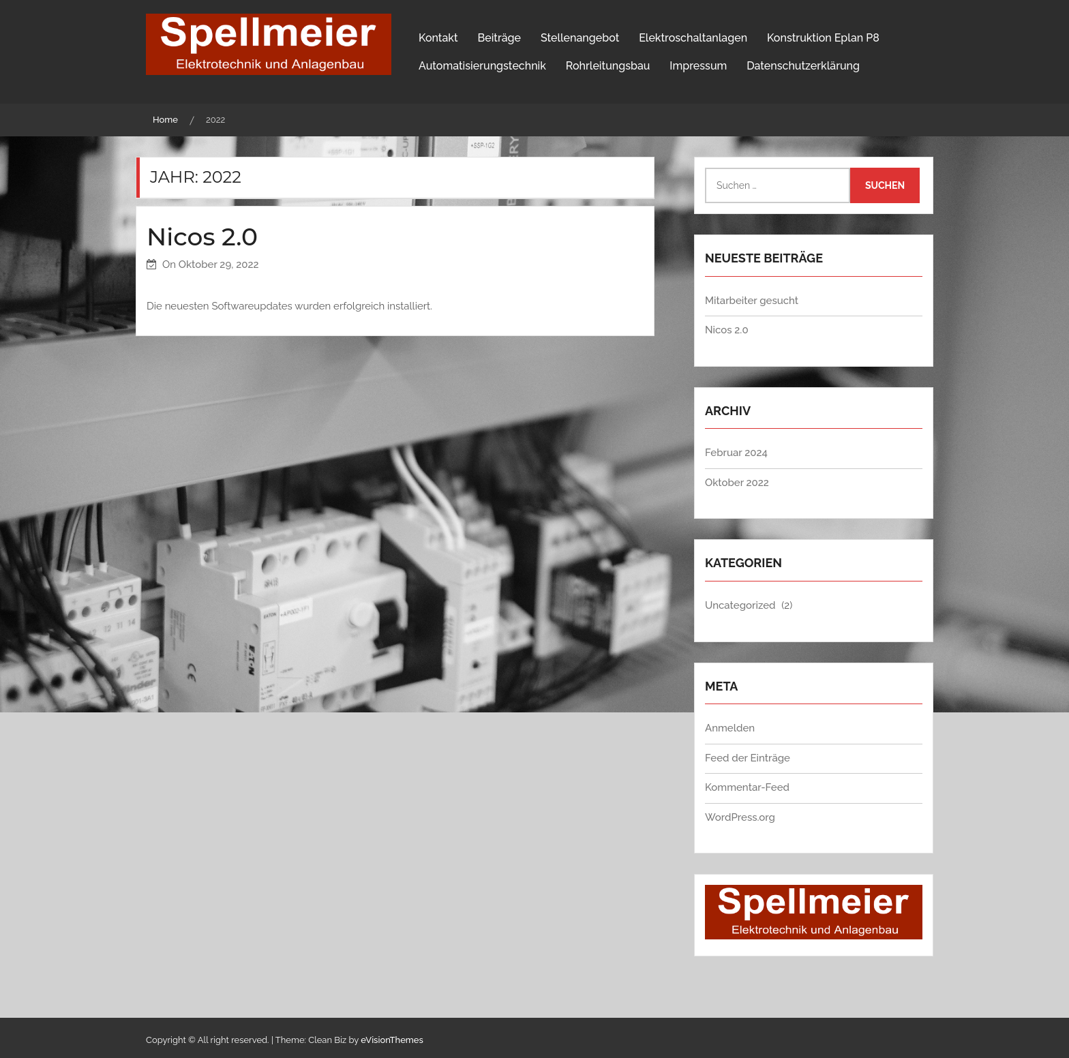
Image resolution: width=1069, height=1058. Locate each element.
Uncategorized (740, 605)
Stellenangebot (580, 37)
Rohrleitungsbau (608, 65)
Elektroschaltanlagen (693, 37)
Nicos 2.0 (202, 237)
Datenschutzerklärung (803, 65)
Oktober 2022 (737, 483)
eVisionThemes (392, 1040)
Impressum (698, 65)
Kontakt (438, 37)
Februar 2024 (736, 453)
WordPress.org (740, 817)
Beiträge (499, 37)
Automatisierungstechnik (482, 65)
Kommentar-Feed (747, 787)
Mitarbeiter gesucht (751, 300)
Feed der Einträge (747, 758)
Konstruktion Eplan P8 (823, 37)
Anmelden (730, 728)
